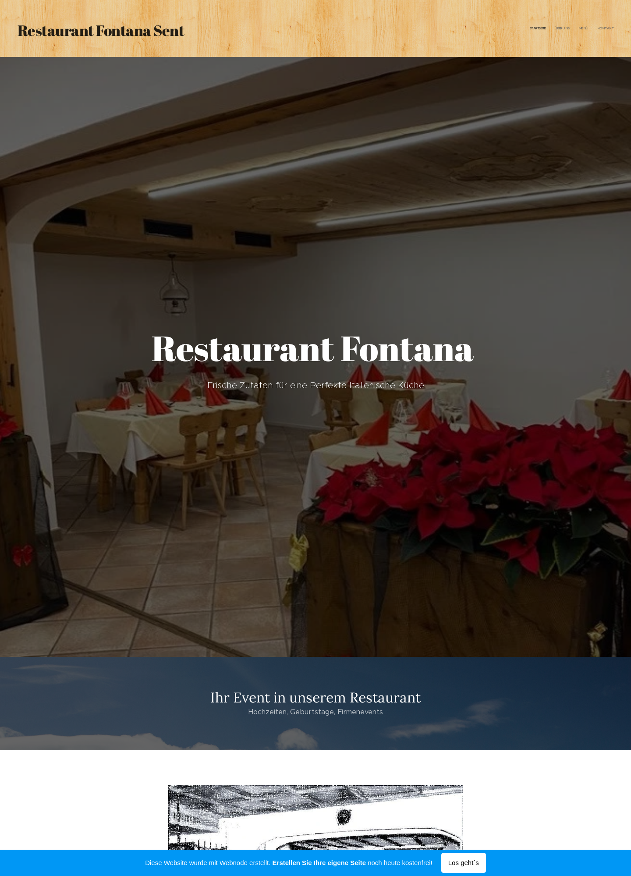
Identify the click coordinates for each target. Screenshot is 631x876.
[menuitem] (588, 28)
